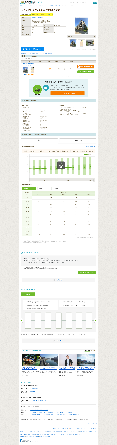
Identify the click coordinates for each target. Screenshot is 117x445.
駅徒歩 (56, 188)
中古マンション (76, 431)
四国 (41, 436)
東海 (36, 436)
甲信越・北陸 (31, 436)
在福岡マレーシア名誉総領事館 (38, 400)
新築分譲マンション (68, 431)
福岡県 (51, 6)
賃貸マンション (43, 431)
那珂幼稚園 (69, 412)
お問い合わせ (93, 428)
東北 (24, 436)
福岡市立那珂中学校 (48, 414)
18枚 (25, 74)
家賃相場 (61, 431)
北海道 (21, 436)
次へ (95, 320)
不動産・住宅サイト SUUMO (27, 6)
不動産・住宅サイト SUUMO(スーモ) (28, 431)
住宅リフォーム (27, 434)
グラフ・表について (90, 146)
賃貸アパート (49, 431)
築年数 (40, 188)
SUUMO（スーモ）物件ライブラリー (31, 2)
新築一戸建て (83, 431)
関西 (38, 436)
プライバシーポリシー (82, 428)
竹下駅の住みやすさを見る (87, 272)
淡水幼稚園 (42, 412)
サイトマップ (65, 428)
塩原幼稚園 (51, 412)
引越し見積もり (47, 434)
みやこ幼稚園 (60, 412)
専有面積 (26, 188)
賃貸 (49, 14)
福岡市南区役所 (34, 388)
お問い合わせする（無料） (85, 67)
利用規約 (72, 428)
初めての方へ (56, 428)
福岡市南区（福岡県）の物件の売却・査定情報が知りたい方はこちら (38, 53)
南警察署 (32, 391)
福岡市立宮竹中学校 (35, 414)
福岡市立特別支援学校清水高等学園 (39, 410)
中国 (43, 436)
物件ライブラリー (60, 434)
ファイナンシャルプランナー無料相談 (72, 434)
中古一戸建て (89, 431)
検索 (95, 2)
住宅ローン (53, 434)
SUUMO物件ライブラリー (42, 6)
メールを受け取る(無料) (67, 93)
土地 (93, 431)
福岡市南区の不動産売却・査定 (32, 49)
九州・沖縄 (47, 436)
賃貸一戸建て (56, 431)
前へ (22, 320)
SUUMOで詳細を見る (85, 71)
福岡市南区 (57, 6)
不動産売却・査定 (35, 434)
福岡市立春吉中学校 (74, 414)
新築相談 (41, 434)
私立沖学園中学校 (61, 414)
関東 (27, 436)
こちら (77, 334)
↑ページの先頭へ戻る (92, 423)
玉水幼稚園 (33, 412)
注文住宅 (22, 434)
